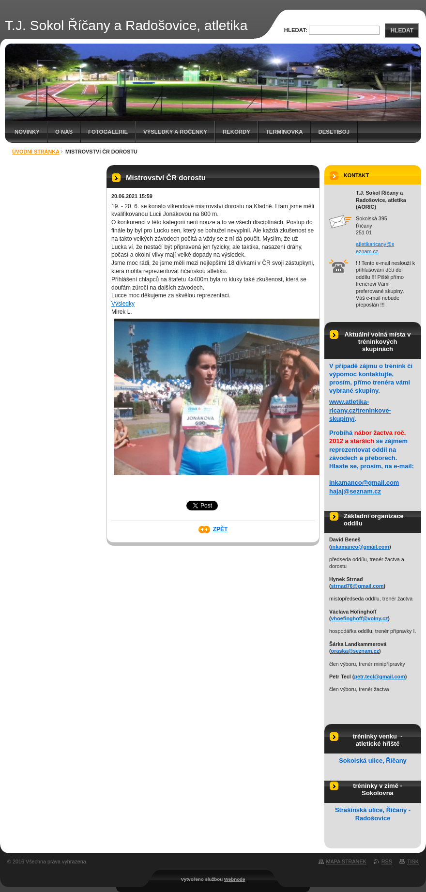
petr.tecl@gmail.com (379, 676)
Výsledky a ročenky (175, 132)
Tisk (413, 861)
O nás (64, 132)
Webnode (234, 879)
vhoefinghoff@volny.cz (359, 618)
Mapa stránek (346, 861)
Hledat (401, 30)
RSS (386, 861)
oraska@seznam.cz (355, 651)
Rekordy (236, 132)
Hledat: (295, 30)
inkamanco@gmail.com (364, 482)
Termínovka (284, 132)
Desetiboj (334, 132)
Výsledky (123, 303)
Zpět (220, 529)
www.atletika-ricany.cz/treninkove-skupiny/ (360, 410)
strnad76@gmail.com (357, 586)
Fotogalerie (108, 132)
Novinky (27, 132)
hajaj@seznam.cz (355, 491)
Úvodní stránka (36, 151)
